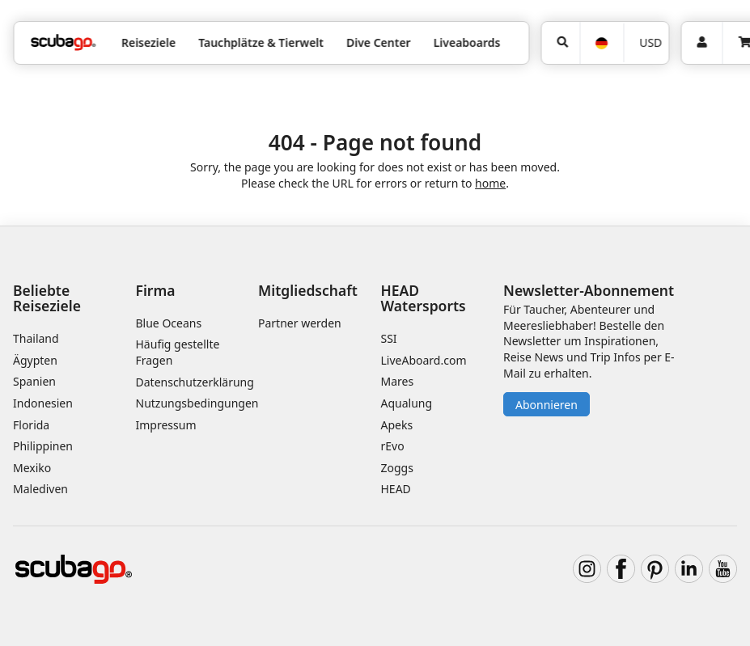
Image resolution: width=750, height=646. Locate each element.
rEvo (393, 446)
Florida (31, 425)
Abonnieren (546, 404)
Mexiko (32, 467)
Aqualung (407, 403)
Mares (397, 381)
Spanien (34, 381)
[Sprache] (601, 43)
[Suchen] (560, 43)
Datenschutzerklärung (195, 382)
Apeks (397, 425)
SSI (389, 338)
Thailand (36, 338)
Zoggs (397, 467)
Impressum (166, 425)
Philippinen (43, 446)
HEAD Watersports (423, 298)
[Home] (63, 42)
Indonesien (43, 403)
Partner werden (299, 323)
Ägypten (35, 360)
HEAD (396, 488)
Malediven (40, 488)
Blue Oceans (169, 323)
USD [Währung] (650, 42)
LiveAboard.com (424, 360)
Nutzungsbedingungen (197, 403)
